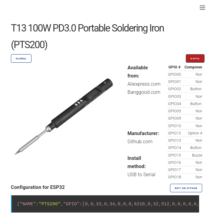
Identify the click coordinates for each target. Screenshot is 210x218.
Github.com (140, 141)
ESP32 (195, 58)
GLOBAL (21, 58)
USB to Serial (141, 174)
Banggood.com (143, 92)
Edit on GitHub (186, 188)
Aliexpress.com (143, 84)
